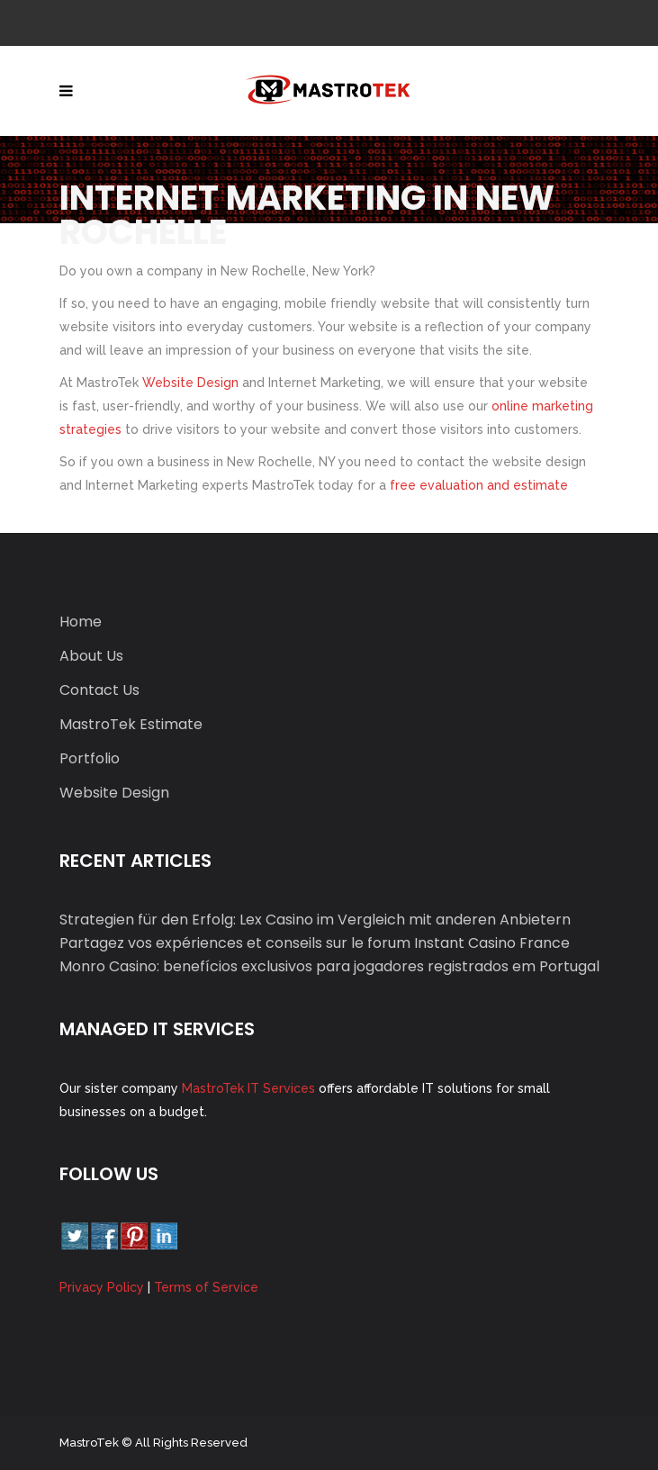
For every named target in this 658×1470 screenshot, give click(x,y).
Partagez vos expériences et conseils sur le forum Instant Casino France (314, 943)
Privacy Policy (101, 1287)
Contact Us (99, 690)
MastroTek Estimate (131, 724)
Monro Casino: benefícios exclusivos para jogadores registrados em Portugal (329, 966)
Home (80, 621)
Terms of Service (206, 1287)
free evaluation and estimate (479, 485)
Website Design (190, 382)
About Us (91, 655)
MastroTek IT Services (248, 1088)
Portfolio (89, 758)
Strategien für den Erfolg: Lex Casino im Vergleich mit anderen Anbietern (315, 919)
